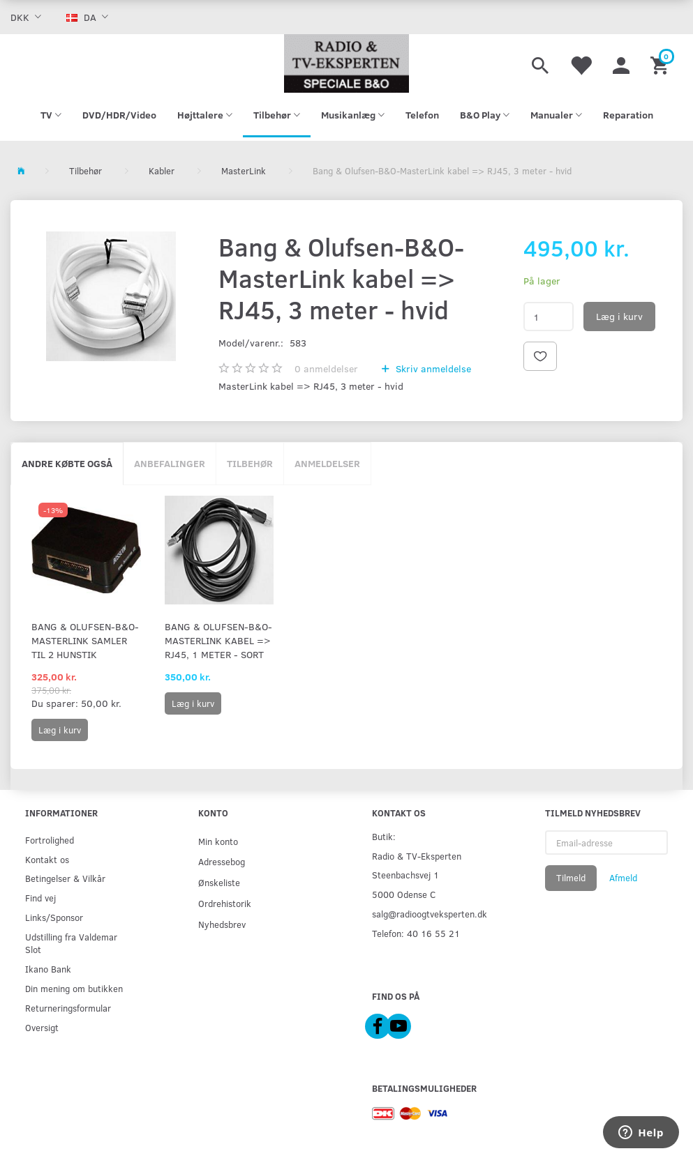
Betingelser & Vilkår (65, 878)
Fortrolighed (49, 840)
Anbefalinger (169, 463)
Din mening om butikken (74, 988)
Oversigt (42, 1027)
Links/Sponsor (54, 917)
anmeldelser (326, 368)
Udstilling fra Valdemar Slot (71, 943)
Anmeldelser (327, 463)
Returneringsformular (68, 1008)
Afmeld (623, 877)
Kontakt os (47, 859)
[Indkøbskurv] (661, 63)
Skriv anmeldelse (432, 368)
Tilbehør (250, 463)
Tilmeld (571, 877)
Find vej (40, 898)
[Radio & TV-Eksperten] (346, 63)
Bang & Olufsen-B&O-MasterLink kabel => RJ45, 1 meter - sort (218, 640)
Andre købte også (67, 463)
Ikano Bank (48, 969)
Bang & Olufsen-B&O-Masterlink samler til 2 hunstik (85, 640)
